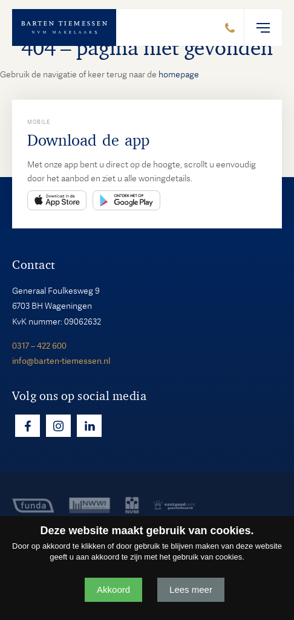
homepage (178, 74)
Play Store (126, 200)
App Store (57, 200)
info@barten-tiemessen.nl (61, 361)
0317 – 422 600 (39, 345)
